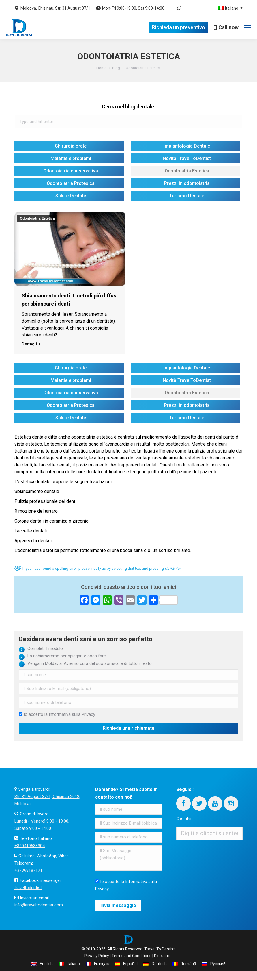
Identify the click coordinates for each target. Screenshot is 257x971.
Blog (116, 68)
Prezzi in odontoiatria (187, 183)
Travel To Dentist (159, 949)
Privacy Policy (96, 955)
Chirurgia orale (71, 146)
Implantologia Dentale (187, 146)
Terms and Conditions (131, 955)
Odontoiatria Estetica (187, 171)
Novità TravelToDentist (187, 158)
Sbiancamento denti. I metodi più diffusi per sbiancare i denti (70, 300)
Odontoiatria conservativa (70, 171)
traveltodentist (28, 887)
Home (101, 68)
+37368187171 (28, 870)
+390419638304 (29, 845)
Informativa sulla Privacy (72, 714)
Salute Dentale (70, 195)
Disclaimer (163, 955)
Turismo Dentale (186, 195)
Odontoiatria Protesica (71, 183)
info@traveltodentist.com (38, 905)
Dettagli (29, 344)
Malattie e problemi (70, 158)
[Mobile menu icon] (247, 27)
